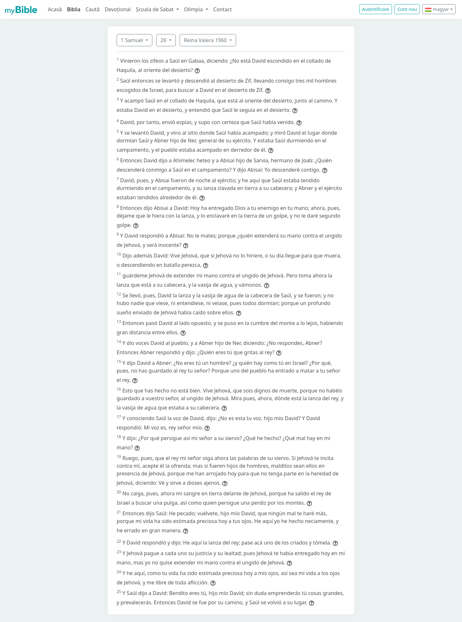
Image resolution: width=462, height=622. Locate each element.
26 (163, 40)
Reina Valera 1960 (206, 40)
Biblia (74, 9)
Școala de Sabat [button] (155, 9)
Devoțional (118, 9)
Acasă (55, 9)
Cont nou (407, 9)
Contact (222, 9)
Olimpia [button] (194, 9)
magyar (437, 9)
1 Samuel (132, 40)
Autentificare (375, 9)
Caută (92, 9)
